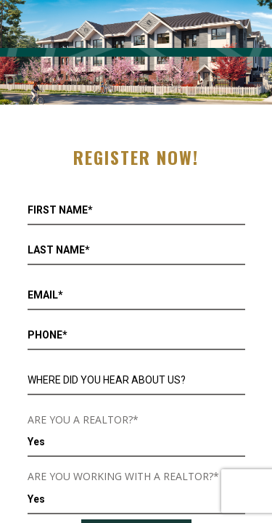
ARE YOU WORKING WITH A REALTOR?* (123, 476)
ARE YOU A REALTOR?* (83, 419)
